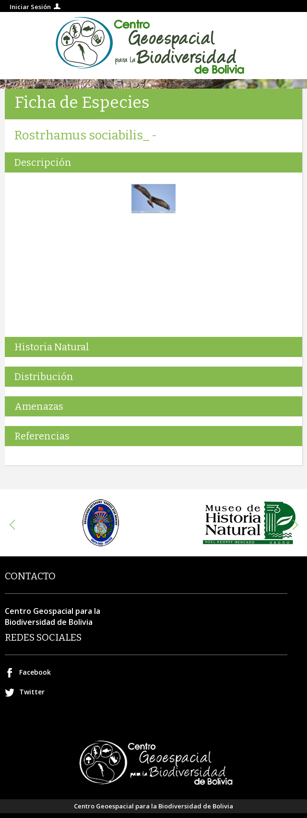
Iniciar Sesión (30, 6)
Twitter (32, 691)
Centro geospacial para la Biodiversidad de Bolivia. (153, 45)
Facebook (35, 672)
